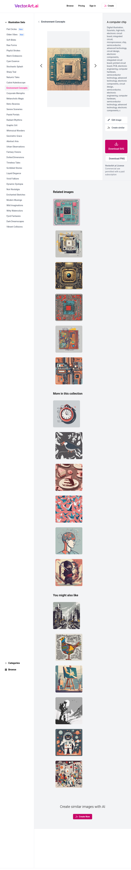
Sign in (92, 6)
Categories (14, 663)
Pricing (81, 6)
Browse (70, 6)
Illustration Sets (16, 22)
